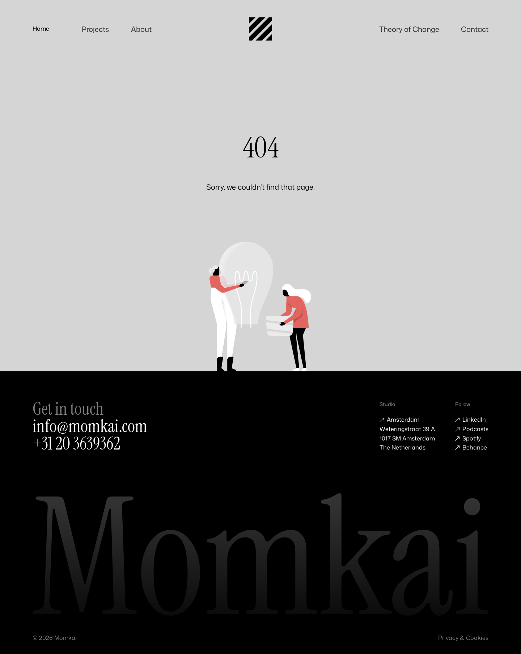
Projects (93, 29)
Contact (477, 29)
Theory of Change (414, 29)
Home (41, 29)
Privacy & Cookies (463, 638)
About (139, 29)
